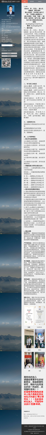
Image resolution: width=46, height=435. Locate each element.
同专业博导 (9, 53)
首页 (25, 1)
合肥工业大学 (36, 433)
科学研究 (32, 1)
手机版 (31, 433)
